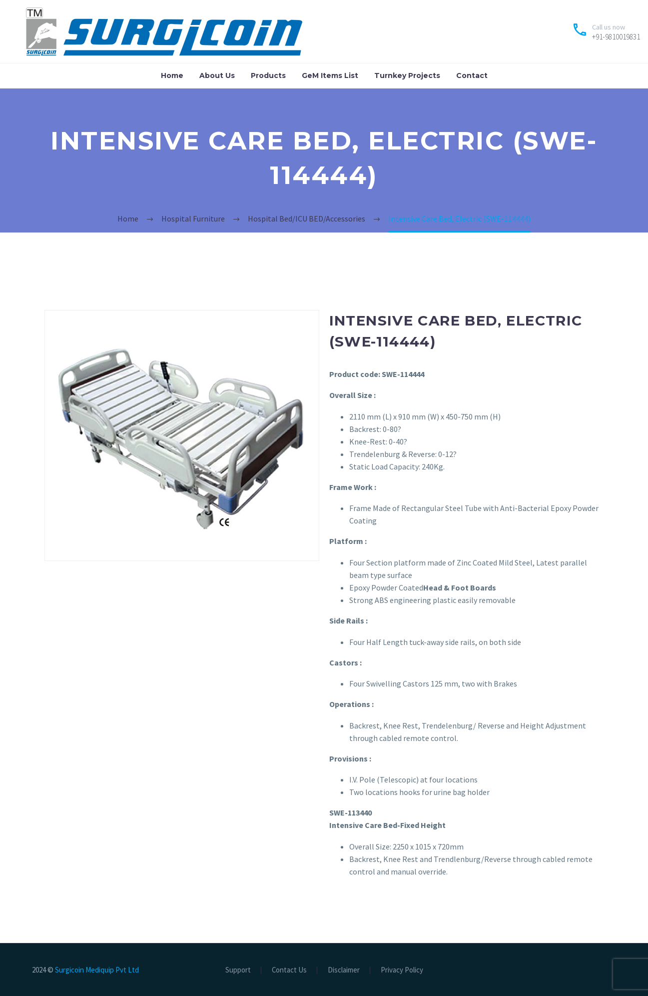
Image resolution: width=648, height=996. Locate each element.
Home (172, 75)
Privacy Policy (402, 970)
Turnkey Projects (407, 75)
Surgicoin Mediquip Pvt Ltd (97, 969)
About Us (217, 75)
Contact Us (289, 970)
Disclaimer (344, 970)
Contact (472, 75)
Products (268, 75)
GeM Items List (330, 75)
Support (238, 970)
